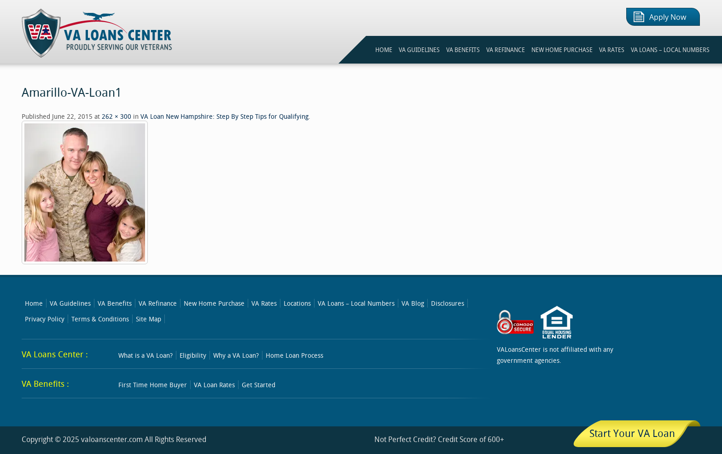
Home (34, 303)
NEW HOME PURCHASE (562, 50)
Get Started (258, 384)
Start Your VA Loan (632, 433)
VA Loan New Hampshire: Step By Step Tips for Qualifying (224, 116)
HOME (383, 50)
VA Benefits (115, 303)
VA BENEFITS (463, 50)
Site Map (148, 318)
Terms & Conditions (100, 318)
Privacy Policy (44, 318)
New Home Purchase (214, 303)
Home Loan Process (294, 355)
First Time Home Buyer (152, 384)
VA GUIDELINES (419, 50)
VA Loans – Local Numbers (670, 50)
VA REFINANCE (505, 50)
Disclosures (447, 303)
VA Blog (413, 303)
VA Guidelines (70, 303)
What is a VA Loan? (145, 355)
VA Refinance (158, 303)
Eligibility (193, 355)
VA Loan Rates (214, 384)
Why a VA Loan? (236, 355)
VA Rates (264, 303)
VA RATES (611, 50)
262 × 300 (116, 116)
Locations (297, 303)
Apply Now (667, 17)
